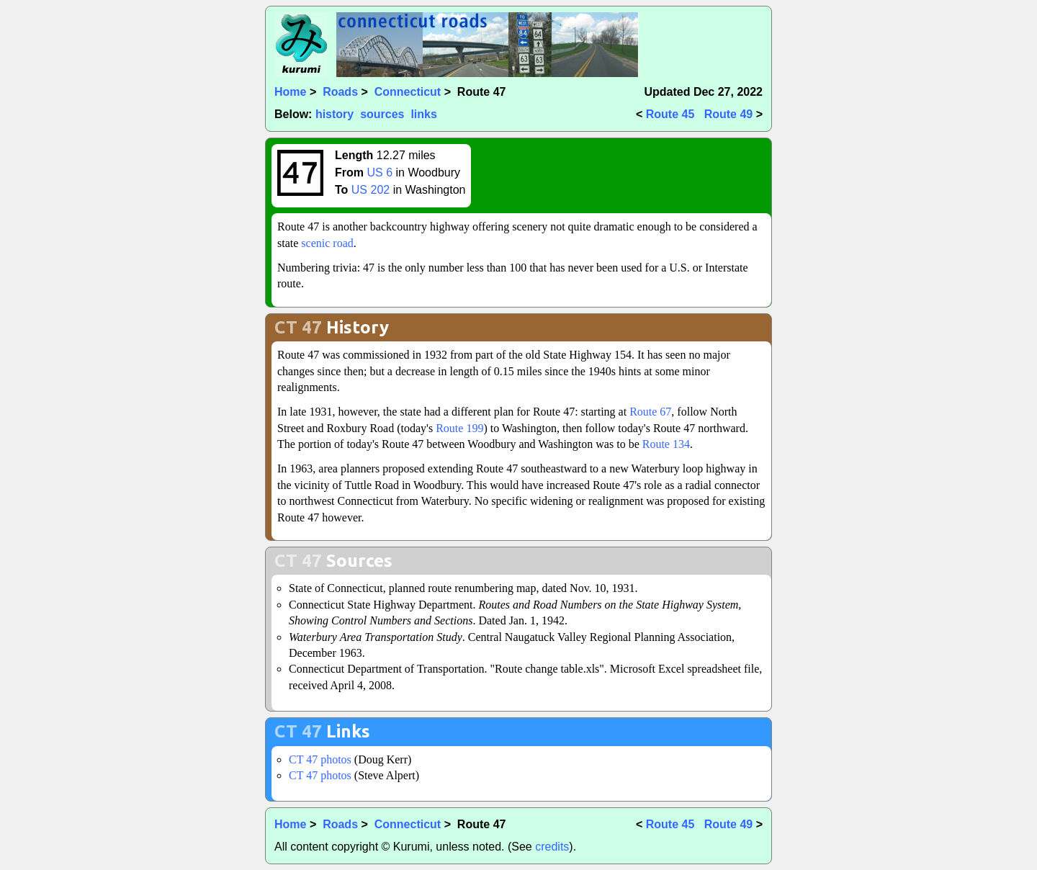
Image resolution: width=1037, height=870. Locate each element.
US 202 (370, 190)
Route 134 (666, 444)
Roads (340, 92)
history (334, 114)
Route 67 (650, 411)
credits (552, 846)
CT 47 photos (320, 759)
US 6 (379, 172)
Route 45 (670, 114)
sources (382, 114)
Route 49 (728, 114)
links (423, 114)
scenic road (327, 243)
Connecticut (407, 92)
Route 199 (459, 428)
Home (290, 92)
